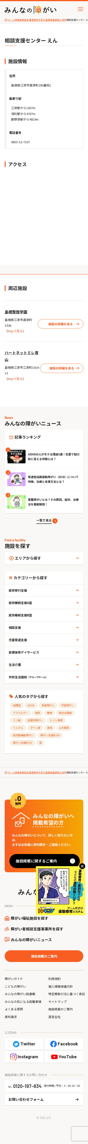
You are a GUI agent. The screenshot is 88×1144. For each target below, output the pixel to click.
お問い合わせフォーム (26, 1099)
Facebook (68, 1044)
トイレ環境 (56, 720)
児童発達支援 (18, 640)
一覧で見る (44, 520)
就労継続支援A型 (20, 603)
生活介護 (15, 664)
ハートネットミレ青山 (21, 356)
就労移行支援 (18, 590)
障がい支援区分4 (50, 735)
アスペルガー (20, 713)
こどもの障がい (15, 986)
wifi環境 (64, 727)
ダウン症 (35, 727)
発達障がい (48, 705)
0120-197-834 (27, 1086)
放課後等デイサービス (24, 652)
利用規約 (54, 978)
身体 (49, 727)
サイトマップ (57, 1001)
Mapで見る (15, 331)
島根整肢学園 (16, 312)
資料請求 (11, 1017)
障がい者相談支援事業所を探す (37, 929)
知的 (37, 713)
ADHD (31, 705)
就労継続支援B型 (20, 615)
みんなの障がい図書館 (20, 994)
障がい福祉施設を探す (29, 918)
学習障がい (67, 705)
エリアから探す (28, 558)
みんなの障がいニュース (31, 939)
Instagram (28, 1056)
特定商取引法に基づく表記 (66, 994)
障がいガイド (14, 978)
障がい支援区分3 (22, 742)
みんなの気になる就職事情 (23, 1001)
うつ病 (17, 720)
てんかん (18, 727)
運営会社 (54, 1017)
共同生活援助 (28, 677)
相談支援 (15, 627)
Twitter (27, 1044)
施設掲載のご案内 (44, 956)
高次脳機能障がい (23, 735)
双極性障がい (35, 720)
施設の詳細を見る (60, 324)
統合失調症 (65, 713)
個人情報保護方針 (60, 986)
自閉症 (17, 705)
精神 (49, 713)
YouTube (68, 1056)
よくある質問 (14, 1009)
